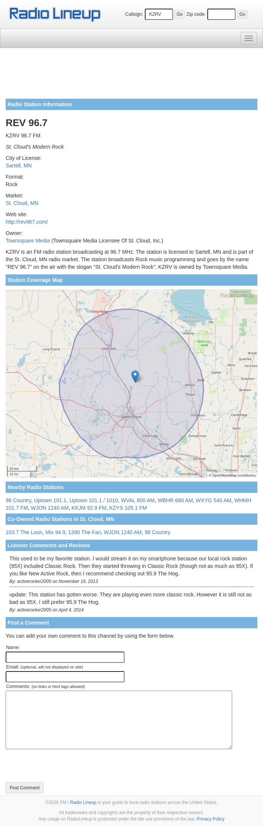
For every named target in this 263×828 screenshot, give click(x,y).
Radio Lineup (83, 802)
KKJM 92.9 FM (88, 508)
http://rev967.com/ (27, 222)
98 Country (18, 500)
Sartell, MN (19, 166)
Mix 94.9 (55, 532)
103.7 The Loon (24, 532)
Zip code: (196, 14)
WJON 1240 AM (49, 508)
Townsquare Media (28, 241)
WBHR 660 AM (175, 500)
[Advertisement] (131, 76)
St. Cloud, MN (22, 203)
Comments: (45, 686)
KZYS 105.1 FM (128, 508)
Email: (44, 667)
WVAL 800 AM (137, 500)
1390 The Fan (84, 532)
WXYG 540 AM (213, 500)
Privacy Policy (211, 819)
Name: (13, 647)
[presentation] (63, 765)
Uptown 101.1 (50, 500)
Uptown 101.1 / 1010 (93, 500)
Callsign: (134, 14)
